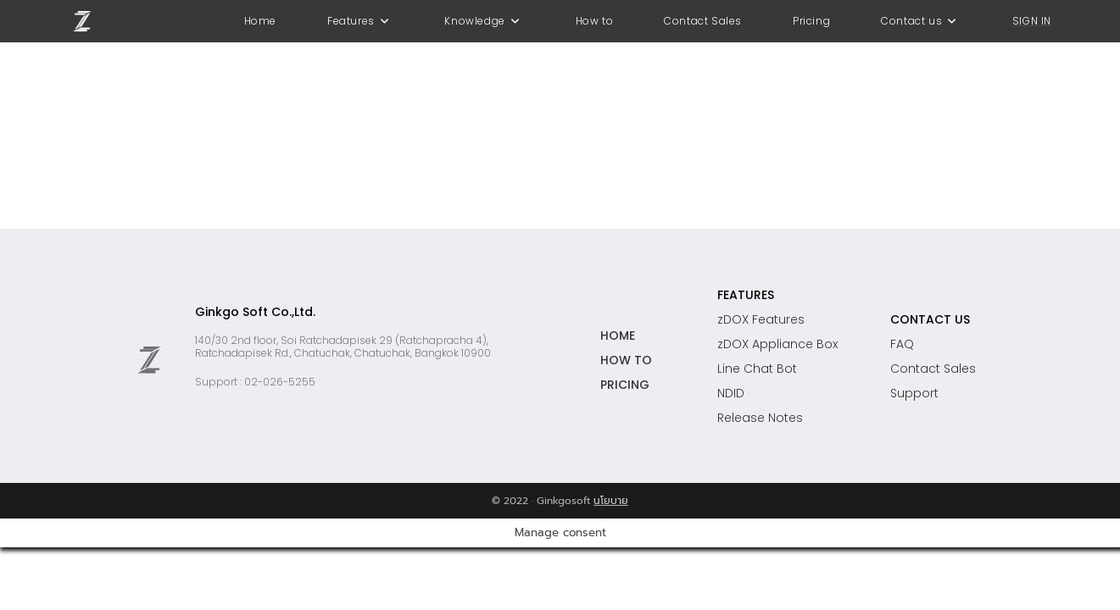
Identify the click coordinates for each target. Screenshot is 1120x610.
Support (914, 393)
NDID (730, 393)
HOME (617, 335)
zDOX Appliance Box (777, 344)
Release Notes (760, 417)
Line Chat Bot (757, 368)
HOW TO (626, 360)
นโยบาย (610, 500)
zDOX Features (761, 319)
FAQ (902, 344)
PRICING (624, 384)
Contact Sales (933, 368)
